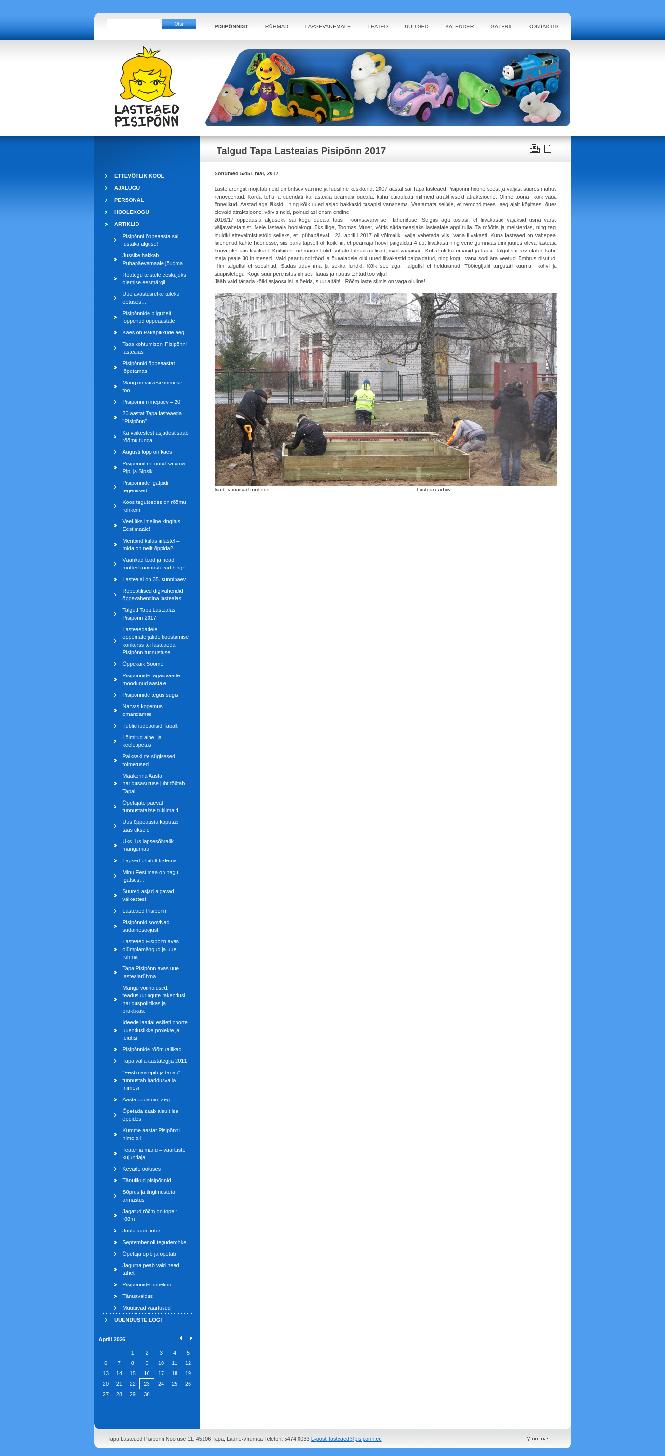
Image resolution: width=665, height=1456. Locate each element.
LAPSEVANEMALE (328, 26)
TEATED (377, 26)
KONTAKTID (543, 26)
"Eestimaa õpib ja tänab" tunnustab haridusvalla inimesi (151, 1080)
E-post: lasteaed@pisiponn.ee (346, 1439)
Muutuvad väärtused (146, 1307)
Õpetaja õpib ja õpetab (149, 1254)
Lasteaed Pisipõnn (144, 910)
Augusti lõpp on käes (147, 452)
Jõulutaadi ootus (141, 1230)
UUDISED (417, 26)
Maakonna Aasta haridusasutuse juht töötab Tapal (153, 783)
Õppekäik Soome (142, 664)
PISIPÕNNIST (232, 26)
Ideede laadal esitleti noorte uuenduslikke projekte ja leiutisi (155, 1030)
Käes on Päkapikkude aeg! (154, 332)
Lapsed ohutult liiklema (149, 860)
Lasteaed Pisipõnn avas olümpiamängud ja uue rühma (150, 949)
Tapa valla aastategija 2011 (154, 1061)
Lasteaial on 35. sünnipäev (154, 579)
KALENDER (459, 26)
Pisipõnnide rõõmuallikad (151, 1049)
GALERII (500, 26)
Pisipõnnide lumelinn (146, 1284)
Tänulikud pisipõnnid (146, 1180)
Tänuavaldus (137, 1296)
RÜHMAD (276, 26)
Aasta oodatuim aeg (146, 1099)
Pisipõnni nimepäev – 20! (152, 402)
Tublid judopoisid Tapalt (149, 725)
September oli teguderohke (154, 1242)
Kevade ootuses (141, 1169)
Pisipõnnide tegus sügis (150, 695)
